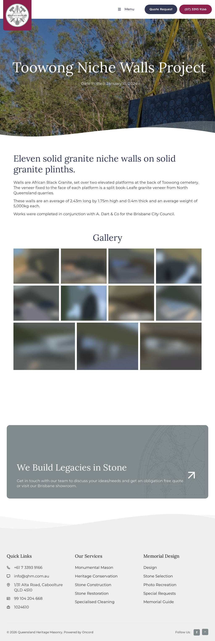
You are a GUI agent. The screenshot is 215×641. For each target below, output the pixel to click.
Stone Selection (158, 576)
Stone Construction (93, 584)
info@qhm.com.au (31, 576)
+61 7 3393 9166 (28, 567)
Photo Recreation (159, 584)
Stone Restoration (92, 593)
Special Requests (159, 593)
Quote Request (159, 7)
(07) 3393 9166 (192, 7)
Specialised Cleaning (94, 602)
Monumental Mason (94, 567)
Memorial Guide (158, 602)
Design (150, 567)
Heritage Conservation (96, 576)
